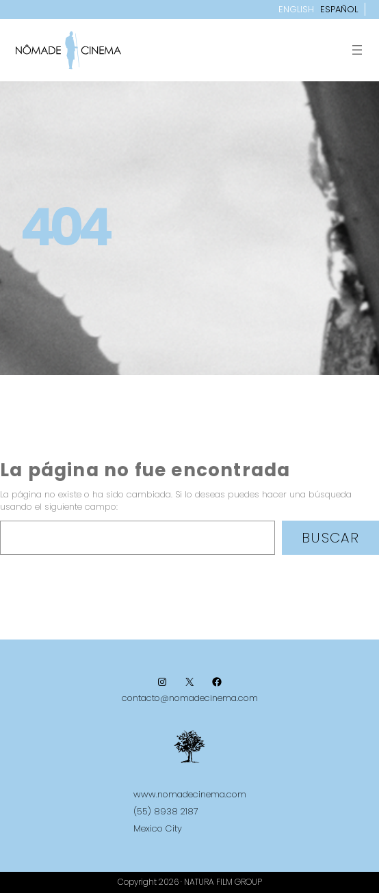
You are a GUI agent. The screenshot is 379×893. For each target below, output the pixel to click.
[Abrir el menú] (357, 50)
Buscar (330, 537)
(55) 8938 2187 (165, 811)
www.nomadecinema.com (189, 794)
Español (339, 9)
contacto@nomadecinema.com (190, 697)
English (296, 9)
